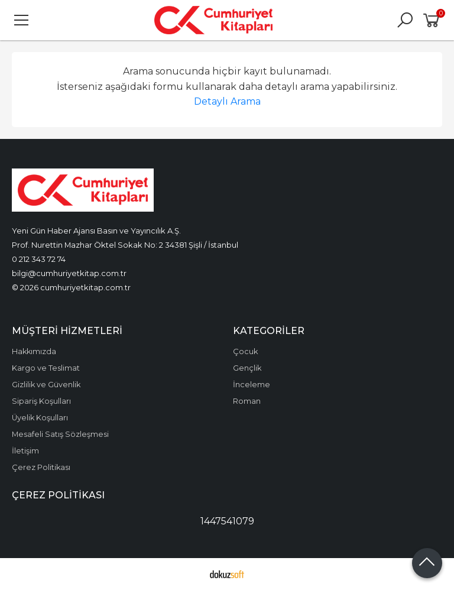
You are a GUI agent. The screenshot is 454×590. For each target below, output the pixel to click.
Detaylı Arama (227, 101)
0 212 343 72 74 (39, 259)
